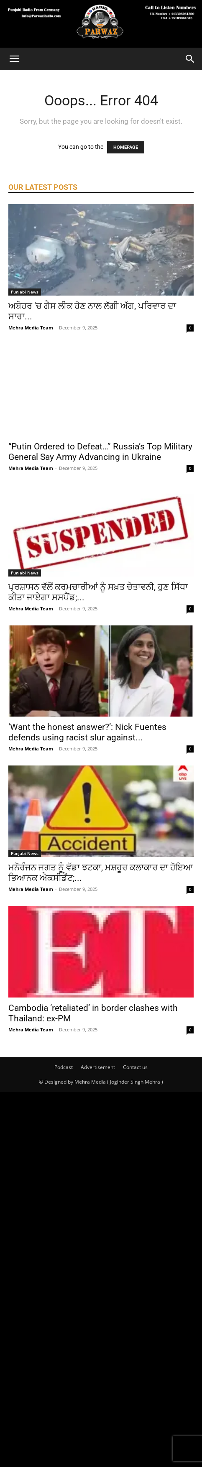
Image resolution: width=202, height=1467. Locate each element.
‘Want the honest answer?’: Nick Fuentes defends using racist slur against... (87, 732)
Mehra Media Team (30, 327)
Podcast (63, 1067)
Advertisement (98, 1067)
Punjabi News (24, 292)
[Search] (190, 59)
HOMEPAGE (125, 147)
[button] (14, 59)
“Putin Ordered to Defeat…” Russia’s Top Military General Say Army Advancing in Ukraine (100, 451)
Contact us (135, 1067)
